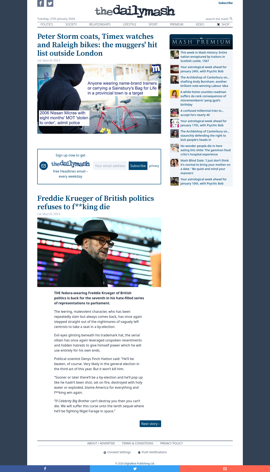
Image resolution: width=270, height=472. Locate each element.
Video (200, 24)
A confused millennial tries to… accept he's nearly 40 (202, 113)
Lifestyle (129, 24)
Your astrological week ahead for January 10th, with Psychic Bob (203, 181)
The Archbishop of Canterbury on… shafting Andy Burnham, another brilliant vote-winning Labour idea (205, 81)
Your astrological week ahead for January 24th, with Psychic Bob (203, 69)
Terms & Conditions (137, 443)
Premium (176, 24)
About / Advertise (101, 443)
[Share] (225, 468)
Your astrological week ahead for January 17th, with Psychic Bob (203, 123)
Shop (223, 24)
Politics (47, 24)
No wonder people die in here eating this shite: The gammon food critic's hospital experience (205, 150)
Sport (153, 24)
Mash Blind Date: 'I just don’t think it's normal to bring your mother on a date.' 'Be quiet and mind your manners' (205, 166)
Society (71, 24)
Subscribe (138, 165)
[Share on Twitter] (135, 468)
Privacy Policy (171, 443)
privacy (154, 166)
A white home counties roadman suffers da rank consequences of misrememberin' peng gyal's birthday (203, 98)
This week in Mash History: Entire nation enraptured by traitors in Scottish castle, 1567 (203, 56)
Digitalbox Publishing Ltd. (139, 463)
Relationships (100, 24)
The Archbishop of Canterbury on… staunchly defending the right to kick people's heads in (205, 135)
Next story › (150, 423)
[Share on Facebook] (45, 468)
